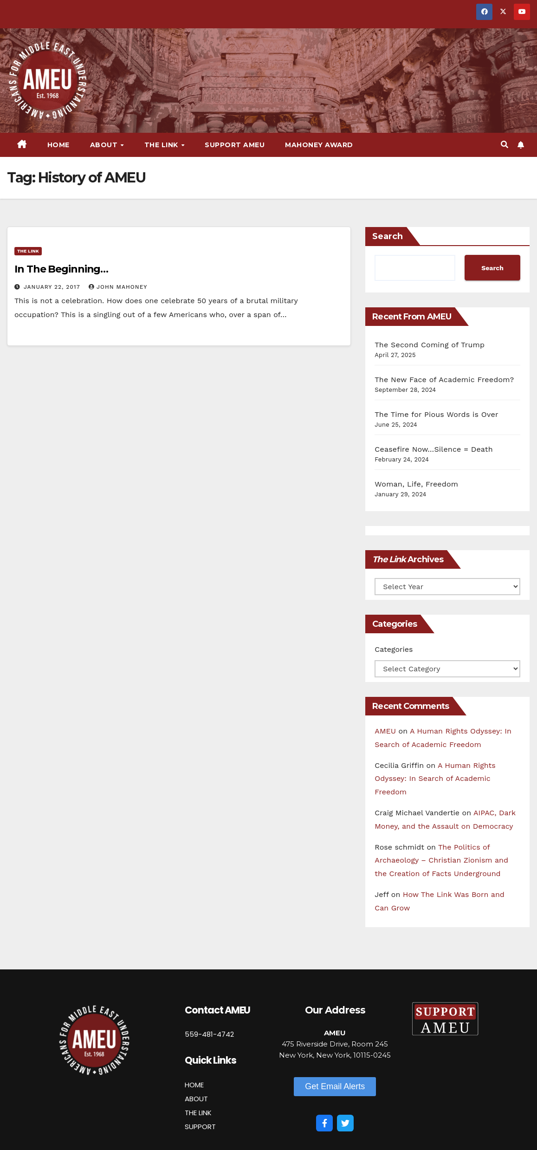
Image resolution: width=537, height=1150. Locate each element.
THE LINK (198, 1113)
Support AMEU (235, 145)
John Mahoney (118, 287)
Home (58, 145)
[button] (504, 144)
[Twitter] (345, 1123)
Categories (394, 649)
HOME (194, 1085)
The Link (162, 145)
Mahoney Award (319, 145)
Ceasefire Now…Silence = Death (433, 449)
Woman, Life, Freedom (416, 484)
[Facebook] (324, 1123)
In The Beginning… (61, 269)
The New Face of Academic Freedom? (444, 379)
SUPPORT (200, 1126)
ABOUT (196, 1099)
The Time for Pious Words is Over (436, 414)
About (105, 145)
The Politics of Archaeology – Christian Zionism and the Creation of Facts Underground (441, 860)
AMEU (385, 731)
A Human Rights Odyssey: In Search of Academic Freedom (435, 779)
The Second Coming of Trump (430, 344)
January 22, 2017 (53, 287)
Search (387, 236)
